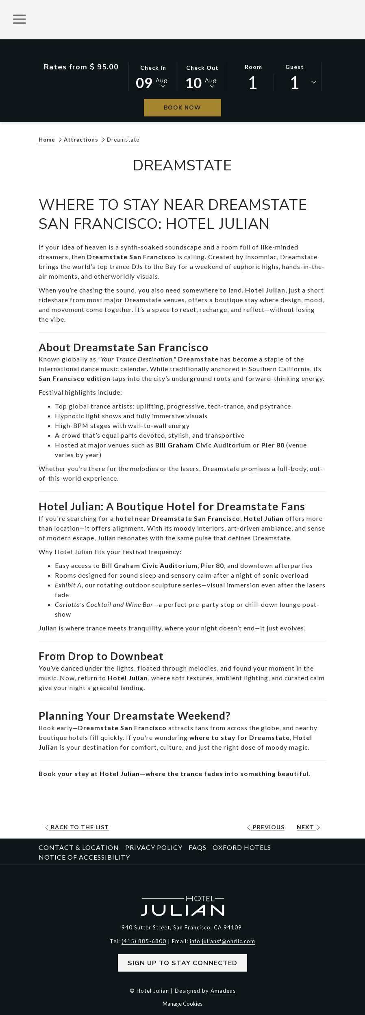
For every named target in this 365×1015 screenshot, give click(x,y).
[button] (153, 76)
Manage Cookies (182, 1003)
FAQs (197, 847)
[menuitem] (80, 847)
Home (47, 139)
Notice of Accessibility (84, 856)
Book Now (192, 107)
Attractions (82, 139)
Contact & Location (79, 847)
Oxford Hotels (242, 847)
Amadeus (223, 990)
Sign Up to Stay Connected (182, 962)
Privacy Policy (153, 847)
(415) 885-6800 (144, 941)
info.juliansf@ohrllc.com (222, 941)
